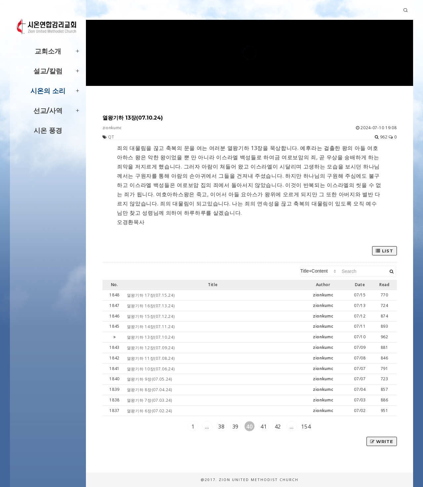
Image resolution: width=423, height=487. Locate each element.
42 (278, 426)
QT (111, 137)
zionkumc (112, 128)
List (384, 250)
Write (381, 441)
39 (235, 426)
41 (263, 426)
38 (221, 426)
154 (306, 426)
